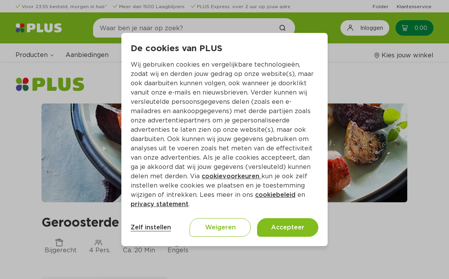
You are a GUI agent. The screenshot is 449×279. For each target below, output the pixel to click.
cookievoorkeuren (231, 176)
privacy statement (159, 204)
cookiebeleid (275, 194)
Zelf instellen (151, 227)
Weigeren (220, 227)
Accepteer (287, 227)
